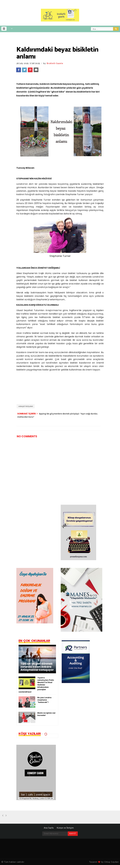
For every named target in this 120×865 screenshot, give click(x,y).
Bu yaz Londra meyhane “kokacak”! (44, 699)
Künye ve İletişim (65, 828)
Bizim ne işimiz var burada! (46, 714)
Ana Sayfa (48, 828)
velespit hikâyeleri (25, 406)
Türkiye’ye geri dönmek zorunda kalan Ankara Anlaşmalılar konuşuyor (37, 666)
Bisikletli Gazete (55, 63)
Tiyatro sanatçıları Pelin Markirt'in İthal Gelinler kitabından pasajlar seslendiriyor (36, 685)
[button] (4, 29)
